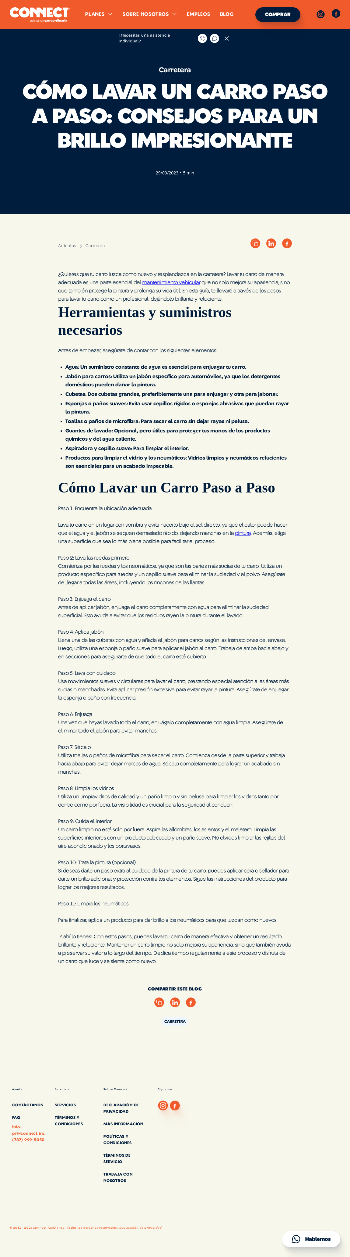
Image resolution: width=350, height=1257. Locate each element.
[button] (99, 14)
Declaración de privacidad (140, 1227)
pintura (242, 533)
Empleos (198, 14)
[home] (40, 14)
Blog (227, 14)
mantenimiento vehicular (171, 282)
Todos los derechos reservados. (92, 1227)
